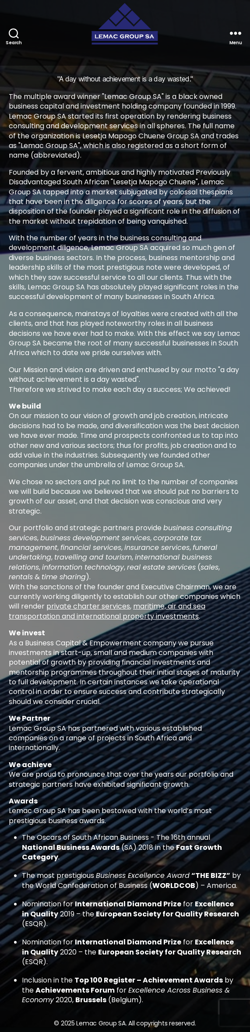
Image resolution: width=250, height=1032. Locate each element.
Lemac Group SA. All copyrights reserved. (136, 1023)
